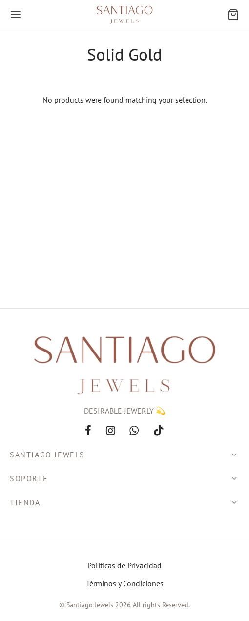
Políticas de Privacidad (124, 565)
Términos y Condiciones (125, 583)
